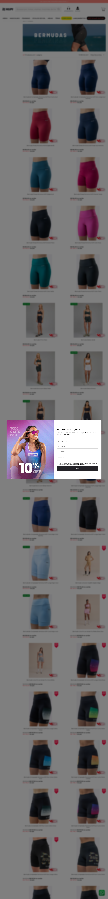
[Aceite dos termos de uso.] (57, 463)
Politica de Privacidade (85, 463)
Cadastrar (78, 468)
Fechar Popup (99, 423)
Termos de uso (74, 463)
